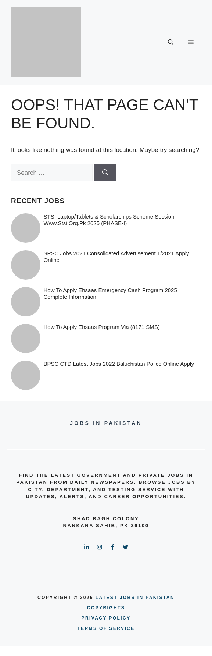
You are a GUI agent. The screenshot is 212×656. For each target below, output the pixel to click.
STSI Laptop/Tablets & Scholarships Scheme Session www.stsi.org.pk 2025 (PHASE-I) (109, 219)
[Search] (105, 173)
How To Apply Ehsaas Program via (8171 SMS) (102, 327)
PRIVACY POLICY (106, 618)
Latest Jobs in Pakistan (135, 597)
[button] (171, 42)
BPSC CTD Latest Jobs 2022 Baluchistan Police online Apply (119, 364)
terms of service (105, 628)
